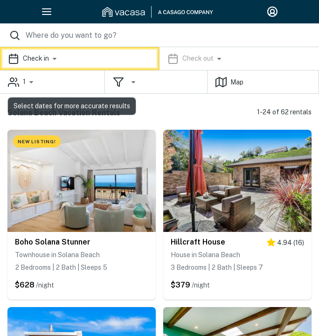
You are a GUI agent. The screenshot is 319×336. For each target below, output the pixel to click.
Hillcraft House (198, 242)
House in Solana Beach (205, 255)
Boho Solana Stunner (52, 242)
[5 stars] (285, 244)
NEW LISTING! (37, 141)
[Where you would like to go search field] (159, 35)
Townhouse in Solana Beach (57, 255)
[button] (159, 58)
